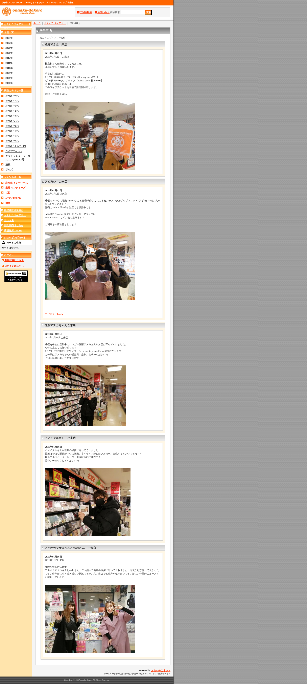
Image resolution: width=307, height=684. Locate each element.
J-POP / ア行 (12, 96)
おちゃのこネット (160, 670)
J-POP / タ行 (12, 111)
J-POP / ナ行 (12, 116)
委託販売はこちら (13, 225)
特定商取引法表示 (13, 210)
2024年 (9, 38)
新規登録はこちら (14, 260)
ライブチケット (13, 151)
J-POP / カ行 (12, 101)
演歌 (7, 164)
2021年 (9, 47)
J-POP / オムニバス (15, 146)
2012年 (9, 58)
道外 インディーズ (15, 187)
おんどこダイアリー (15, 215)
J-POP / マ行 (12, 126)
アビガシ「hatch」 (55, 314)
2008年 (9, 78)
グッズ (9, 169)
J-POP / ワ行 (12, 141)
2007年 (9, 83)
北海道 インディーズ (16, 182)
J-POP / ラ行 (12, 136)
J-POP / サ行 (12, 106)
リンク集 (9, 220)
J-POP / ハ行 (12, 121)
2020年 (9, 53)
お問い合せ (103, 12)
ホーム (37, 23)
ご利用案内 (86, 12)
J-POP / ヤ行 (12, 131)
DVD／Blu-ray (13, 197)
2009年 (9, 73)
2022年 (9, 43)
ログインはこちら (14, 265)
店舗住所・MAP (13, 230)
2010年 (9, 68)
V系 (7, 192)
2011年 (9, 63)
